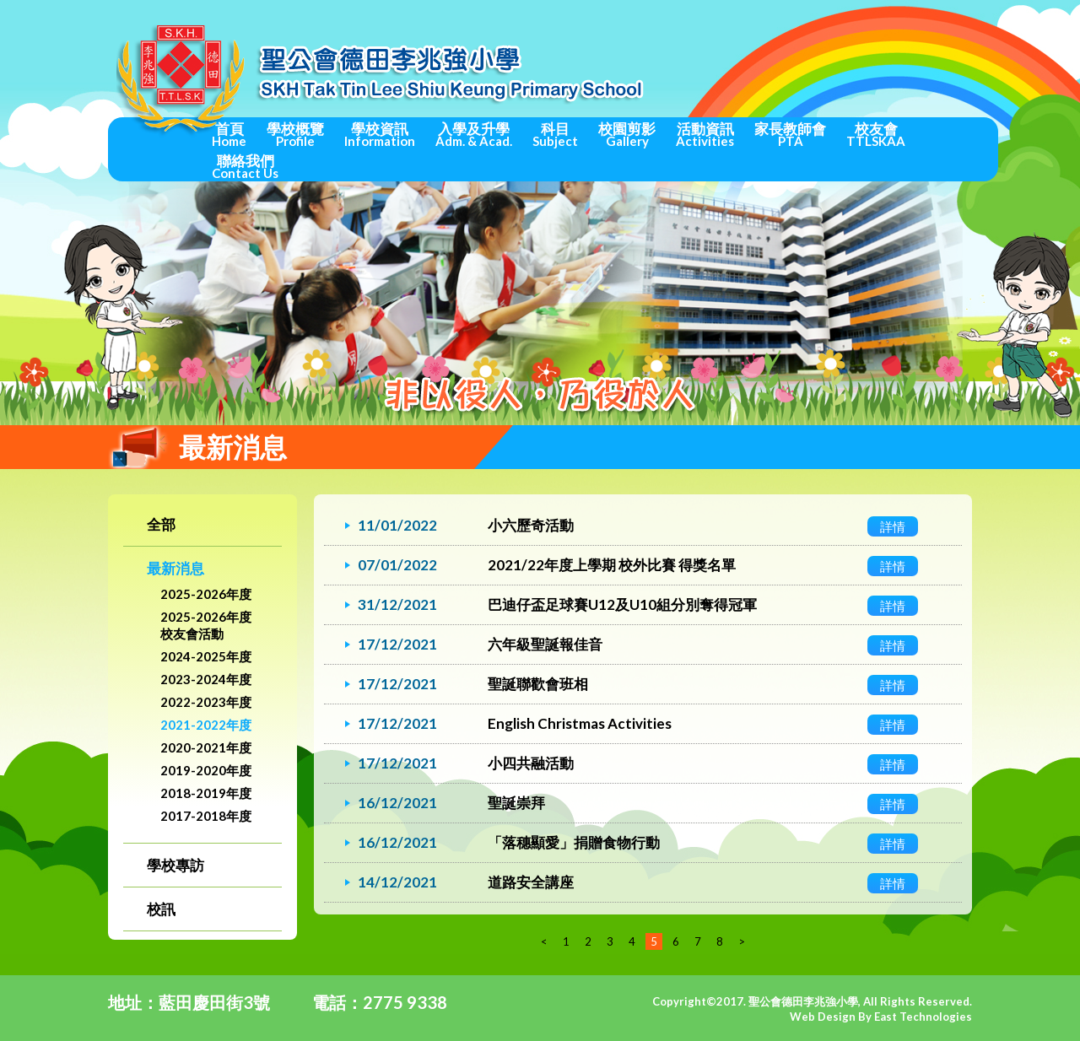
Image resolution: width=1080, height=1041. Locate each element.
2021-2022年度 (205, 724)
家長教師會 (790, 134)
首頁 (229, 134)
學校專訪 (175, 865)
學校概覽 (295, 134)
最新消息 (175, 568)
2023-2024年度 (205, 679)
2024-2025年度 (205, 656)
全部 (161, 524)
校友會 (875, 134)
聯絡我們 (245, 166)
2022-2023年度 (205, 701)
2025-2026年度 (205, 593)
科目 (555, 134)
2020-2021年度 (205, 747)
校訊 (161, 909)
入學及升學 (473, 134)
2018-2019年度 (205, 793)
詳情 (892, 526)
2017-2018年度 (205, 815)
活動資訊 (705, 134)
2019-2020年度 (205, 770)
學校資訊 (379, 134)
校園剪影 (627, 134)
